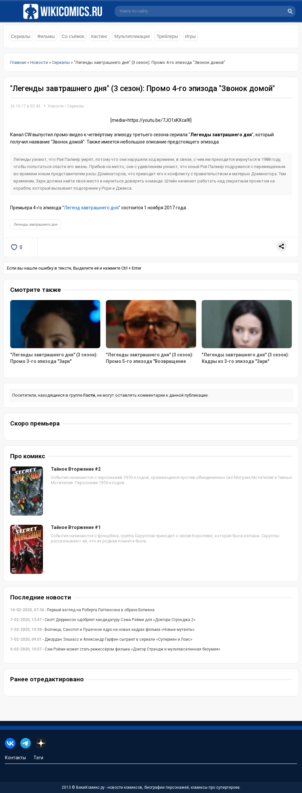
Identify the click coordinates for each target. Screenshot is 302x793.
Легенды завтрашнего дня (35, 224)
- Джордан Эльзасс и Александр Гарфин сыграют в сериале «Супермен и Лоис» (101, 639)
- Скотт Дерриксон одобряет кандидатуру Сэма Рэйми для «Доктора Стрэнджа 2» (102, 619)
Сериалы (20, 36)
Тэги (38, 757)
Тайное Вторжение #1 (76, 527)
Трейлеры (167, 36)
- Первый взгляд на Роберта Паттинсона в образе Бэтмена (82, 610)
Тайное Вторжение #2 (76, 469)
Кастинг (99, 36)
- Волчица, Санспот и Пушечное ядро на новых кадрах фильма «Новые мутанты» (102, 629)
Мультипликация (132, 36)
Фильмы (46, 36)
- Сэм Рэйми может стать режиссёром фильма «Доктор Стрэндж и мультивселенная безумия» (115, 649)
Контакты (15, 757)
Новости (56, 106)
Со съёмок (73, 36)
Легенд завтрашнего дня (91, 207)
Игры (190, 36)
